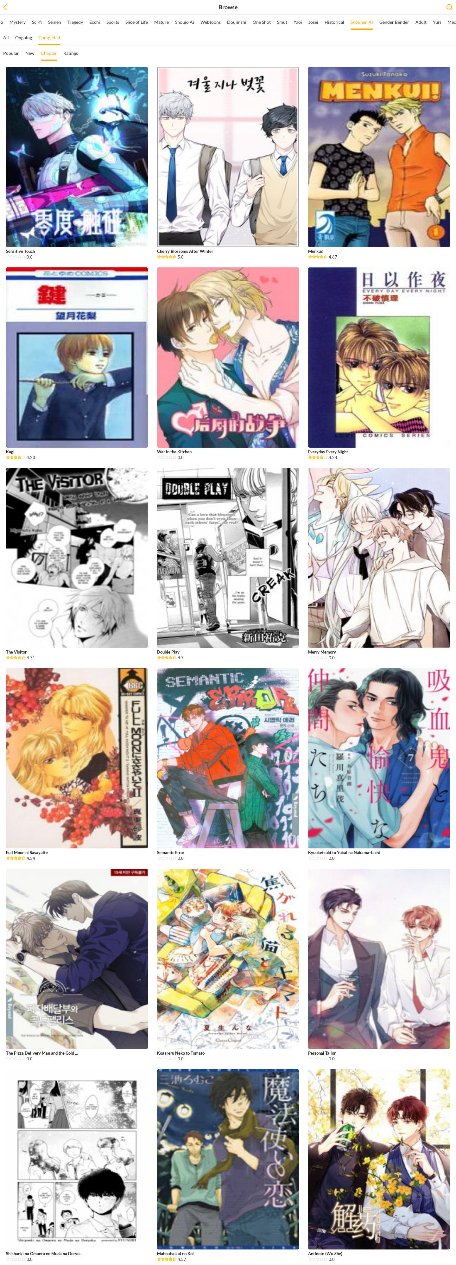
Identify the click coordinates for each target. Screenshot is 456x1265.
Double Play (168, 652)
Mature (161, 22)
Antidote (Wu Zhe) (325, 1253)
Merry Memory (322, 652)
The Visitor (16, 652)
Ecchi (94, 22)
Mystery (18, 22)
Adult (421, 22)
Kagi (10, 451)
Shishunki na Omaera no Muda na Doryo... (44, 1253)
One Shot (262, 22)
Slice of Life (136, 22)
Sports (112, 22)
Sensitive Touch (20, 251)
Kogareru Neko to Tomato (181, 1053)
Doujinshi (236, 22)
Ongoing (23, 37)
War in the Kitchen (174, 451)
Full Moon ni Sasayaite (27, 852)
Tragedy (75, 22)
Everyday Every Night (328, 451)
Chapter (49, 55)
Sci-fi (37, 22)
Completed (49, 40)
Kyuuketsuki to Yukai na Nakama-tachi (344, 852)
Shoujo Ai (184, 22)
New (30, 53)
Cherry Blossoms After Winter (185, 251)
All (6, 37)
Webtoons (210, 22)
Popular (11, 53)
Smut (282, 22)
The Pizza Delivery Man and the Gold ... (42, 1053)
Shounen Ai (362, 24)
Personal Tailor (322, 1053)
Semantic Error (170, 852)
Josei (313, 22)
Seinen (54, 22)
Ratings (70, 53)
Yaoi (298, 22)
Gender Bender (394, 22)
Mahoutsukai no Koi (175, 1253)
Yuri (437, 22)
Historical (334, 22)
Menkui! (316, 251)
